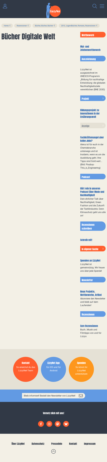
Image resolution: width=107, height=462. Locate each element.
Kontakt (73, 444)
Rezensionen (22, 26)
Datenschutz (38, 444)
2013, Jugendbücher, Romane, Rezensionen (78, 26)
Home (6, 26)
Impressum (90, 444)
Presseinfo (56, 444)
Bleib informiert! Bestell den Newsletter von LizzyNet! (49, 395)
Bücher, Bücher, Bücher (44, 26)
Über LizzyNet (18, 444)
